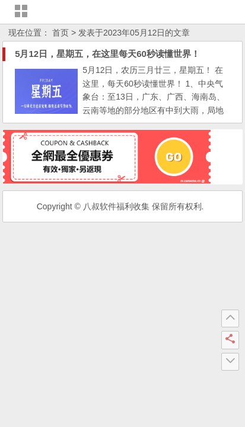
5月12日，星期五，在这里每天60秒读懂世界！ (107, 54)
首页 (60, 32)
